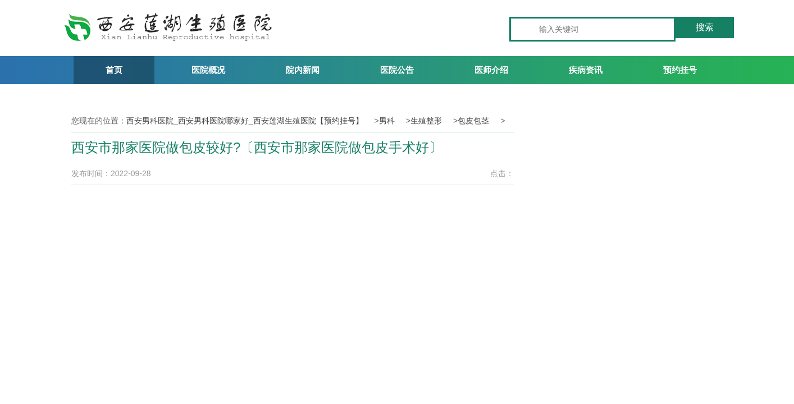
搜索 (705, 27)
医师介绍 (491, 70)
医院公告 (397, 70)
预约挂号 (680, 70)
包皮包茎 (473, 120)
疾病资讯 (586, 70)
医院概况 (208, 70)
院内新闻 (303, 70)
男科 (387, 120)
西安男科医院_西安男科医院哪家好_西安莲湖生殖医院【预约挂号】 (244, 120)
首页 (114, 70)
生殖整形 (426, 120)
